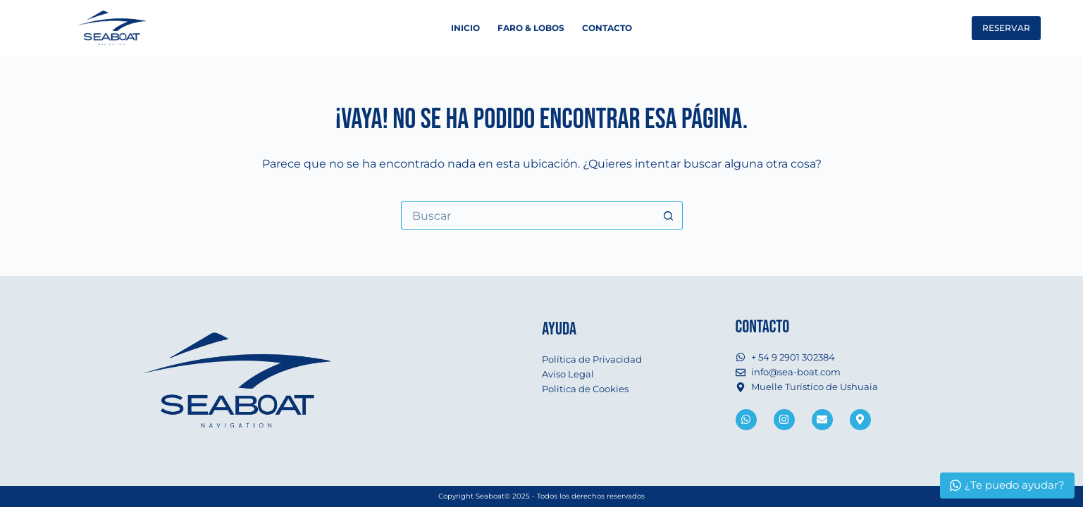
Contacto (607, 28)
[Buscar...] (528, 215)
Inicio (465, 28)
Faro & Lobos (530, 28)
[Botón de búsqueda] (669, 215)
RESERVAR (1006, 28)
